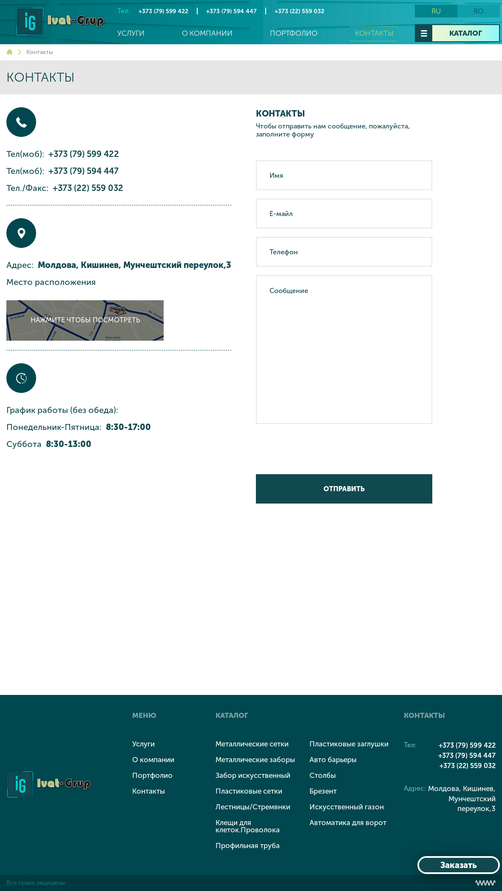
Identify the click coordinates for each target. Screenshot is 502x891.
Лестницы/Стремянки (253, 807)
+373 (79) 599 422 (163, 11)
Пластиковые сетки (249, 791)
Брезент (323, 791)
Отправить (344, 489)
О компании (207, 33)
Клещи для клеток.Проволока (248, 826)
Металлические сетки (252, 744)
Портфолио (294, 33)
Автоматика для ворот (347, 822)
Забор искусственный (253, 775)
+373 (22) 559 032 (299, 11)
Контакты (374, 33)
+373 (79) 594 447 (231, 11)
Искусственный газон (346, 807)
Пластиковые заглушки (349, 744)
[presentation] (320, 449)
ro (479, 11)
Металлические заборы (255, 759)
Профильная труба (248, 845)
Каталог (465, 33)
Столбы (322, 775)
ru (436, 11)
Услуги (131, 33)
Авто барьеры (333, 759)
